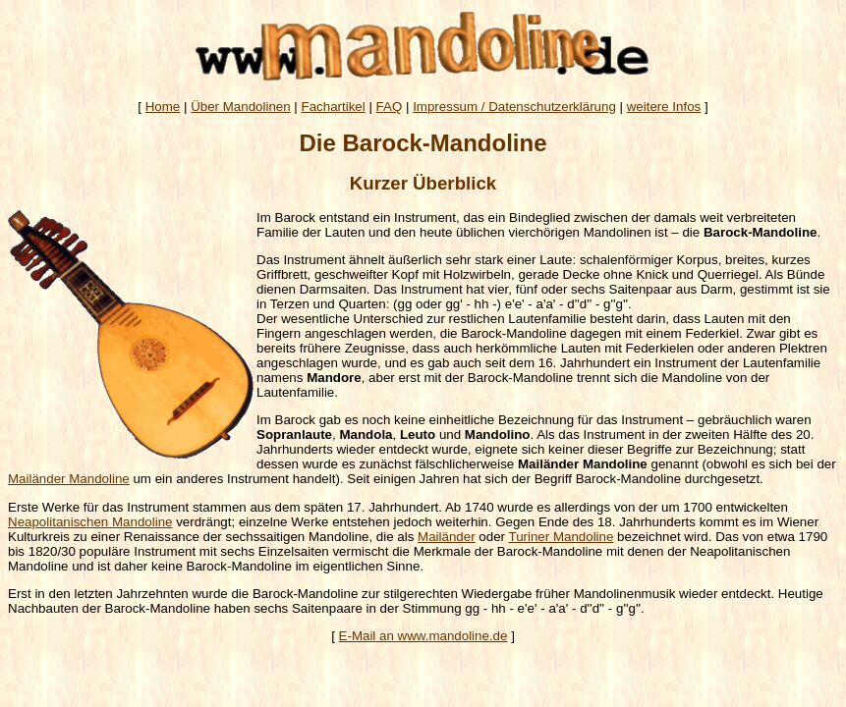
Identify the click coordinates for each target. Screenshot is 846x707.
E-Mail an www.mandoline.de (423, 635)
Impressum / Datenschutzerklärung (514, 106)
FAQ (389, 106)
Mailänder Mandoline (69, 478)
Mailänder (447, 536)
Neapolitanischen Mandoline (90, 522)
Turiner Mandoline (560, 536)
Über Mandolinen (241, 106)
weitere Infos (664, 106)
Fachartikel (334, 106)
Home (163, 106)
